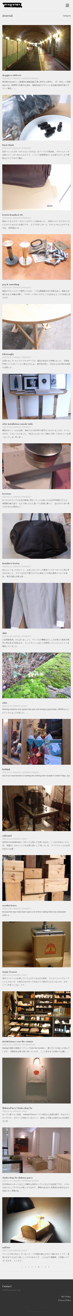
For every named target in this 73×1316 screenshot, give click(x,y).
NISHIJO (16, 78)
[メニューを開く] (67, 5)
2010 (4, 703)
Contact (7, 1286)
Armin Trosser (9, 972)
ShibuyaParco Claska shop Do (17, 1108)
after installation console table (17, 424)
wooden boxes (9, 905)
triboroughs (8, 354)
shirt (4, 633)
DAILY (24, 706)
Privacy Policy (64, 1300)
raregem (12, 5)
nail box (6, 1247)
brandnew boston (11, 563)
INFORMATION (28, 1045)
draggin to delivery (11, 75)
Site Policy (66, 1297)
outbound (7, 836)
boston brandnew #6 (12, 215)
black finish (8, 145)
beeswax (6, 494)
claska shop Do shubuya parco (17, 1178)
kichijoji (6, 769)
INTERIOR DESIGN (30, 78)
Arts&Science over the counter (17, 1041)
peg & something (10, 284)
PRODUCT (26, 148)
